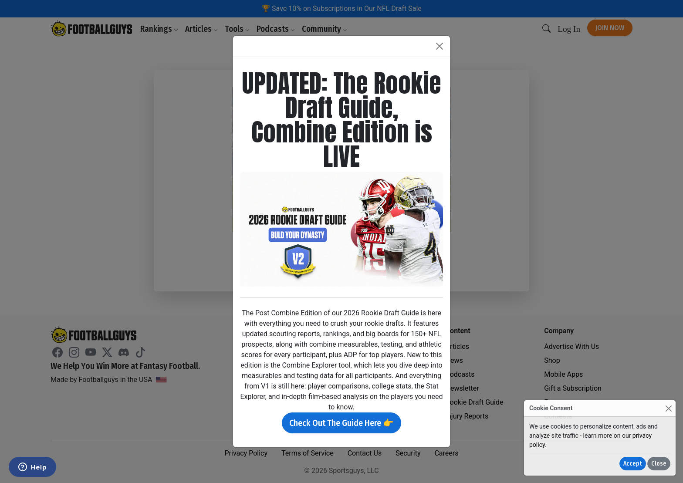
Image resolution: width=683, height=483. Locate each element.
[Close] (668, 408)
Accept (632, 463)
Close (658, 463)
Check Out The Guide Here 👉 (341, 423)
